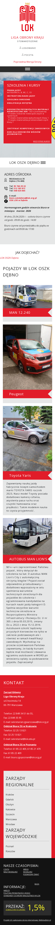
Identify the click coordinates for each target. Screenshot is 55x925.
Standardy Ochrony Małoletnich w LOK (22, 895)
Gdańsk (10, 799)
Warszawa (11, 819)
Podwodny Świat (31, 874)
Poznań (10, 846)
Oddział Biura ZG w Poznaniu (20, 744)
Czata (6, 869)
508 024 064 (19, 190)
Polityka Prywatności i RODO (17, 893)
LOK (27, 17)
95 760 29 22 (20, 186)
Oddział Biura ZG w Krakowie (20, 726)
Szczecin (10, 814)
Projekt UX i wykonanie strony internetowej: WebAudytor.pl (27, 920)
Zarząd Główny (12, 692)
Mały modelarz (11, 872)
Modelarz (27, 872)
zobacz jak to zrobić (15, 909)
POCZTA (28, 55)
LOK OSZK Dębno (9, 257)
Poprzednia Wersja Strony (27, 61)
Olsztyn (10, 804)
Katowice (10, 809)
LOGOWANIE (29, 48)
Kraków (10, 794)
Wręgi (25, 869)
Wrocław (10, 824)
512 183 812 (19, 188)
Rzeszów (10, 851)
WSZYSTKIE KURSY (41, 141)
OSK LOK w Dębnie (18, 200)
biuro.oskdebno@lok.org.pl (23, 198)
